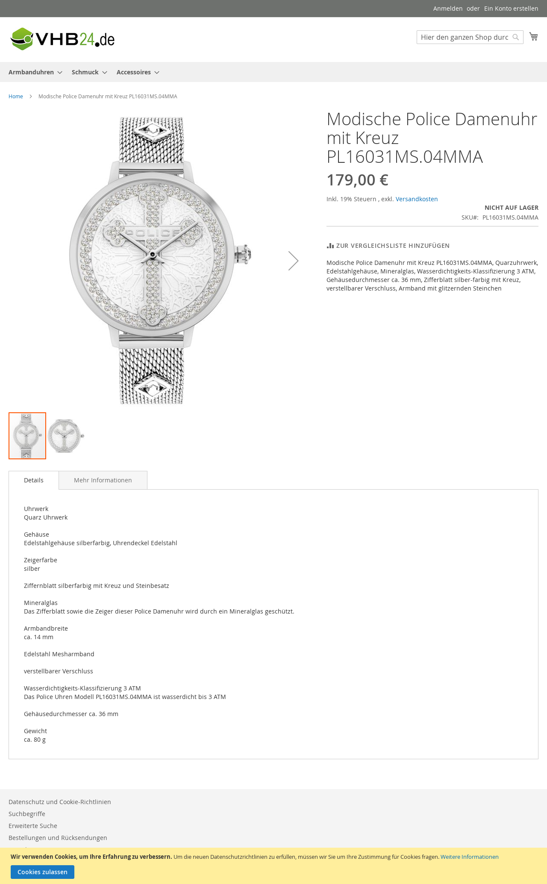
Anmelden (448, 8)
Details (34, 480)
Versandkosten (417, 199)
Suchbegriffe (27, 814)
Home (16, 96)
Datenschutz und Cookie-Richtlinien (60, 802)
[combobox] (470, 37)
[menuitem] (32, 72)
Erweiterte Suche (33, 826)
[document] (274, 866)
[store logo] (62, 39)
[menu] (273, 72)
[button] (293, 260)
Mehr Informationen (103, 480)
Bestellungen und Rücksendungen (58, 838)
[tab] (34, 480)
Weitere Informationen (470, 857)
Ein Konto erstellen (511, 8)
